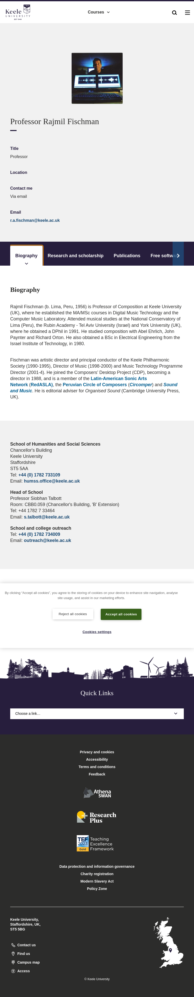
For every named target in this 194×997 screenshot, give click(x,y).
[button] (174, 10)
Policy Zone (97, 889)
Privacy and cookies (97, 752)
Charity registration (97, 874)
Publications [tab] (127, 255)
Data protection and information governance (97, 866)
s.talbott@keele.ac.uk (47, 517)
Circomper (141, 384)
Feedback (97, 774)
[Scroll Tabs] (178, 254)
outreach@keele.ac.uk (47, 540)
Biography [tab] (26, 259)
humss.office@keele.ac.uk (52, 481)
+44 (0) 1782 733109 (39, 474)
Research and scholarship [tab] (76, 255)
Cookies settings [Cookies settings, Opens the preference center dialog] (97, 632)
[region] (97, 615)
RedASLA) (42, 384)
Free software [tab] (165, 255)
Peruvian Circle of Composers (95, 384)
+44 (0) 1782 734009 (39, 534)
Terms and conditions (97, 767)
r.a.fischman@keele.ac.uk (35, 220)
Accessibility (97, 759)
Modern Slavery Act (96, 881)
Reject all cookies (73, 613)
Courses (99, 10)
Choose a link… (97, 713)
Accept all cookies (121, 614)
